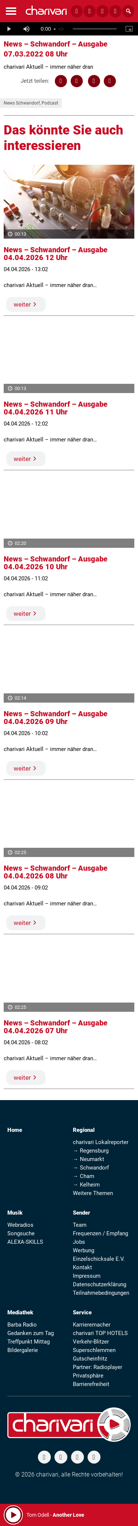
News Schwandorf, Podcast (31, 103)
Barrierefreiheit (91, 1384)
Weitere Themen (93, 1193)
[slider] (95, 29)
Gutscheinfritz (90, 1358)
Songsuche (21, 1233)
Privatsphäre (88, 1375)
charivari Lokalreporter (100, 1142)
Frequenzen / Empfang (100, 1233)
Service (82, 1312)
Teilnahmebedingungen (101, 1293)
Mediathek (20, 1312)
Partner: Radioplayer (97, 1367)
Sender (81, 1212)
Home (14, 1130)
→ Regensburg (91, 1150)
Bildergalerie (22, 1350)
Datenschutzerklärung (99, 1284)
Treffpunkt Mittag (28, 1341)
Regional (84, 1130)
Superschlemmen (94, 1350)
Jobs (79, 1242)
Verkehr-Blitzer (91, 1341)
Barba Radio (22, 1324)
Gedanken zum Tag (30, 1333)
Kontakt (82, 1267)
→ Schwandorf (91, 1167)
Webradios (20, 1225)
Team (79, 1225)
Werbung (83, 1250)
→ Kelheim (86, 1184)
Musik (14, 1212)
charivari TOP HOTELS (100, 1333)
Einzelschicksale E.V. (99, 1259)
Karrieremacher (91, 1324)
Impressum (86, 1276)
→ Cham (83, 1176)
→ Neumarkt (88, 1159)
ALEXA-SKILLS (25, 1242)
